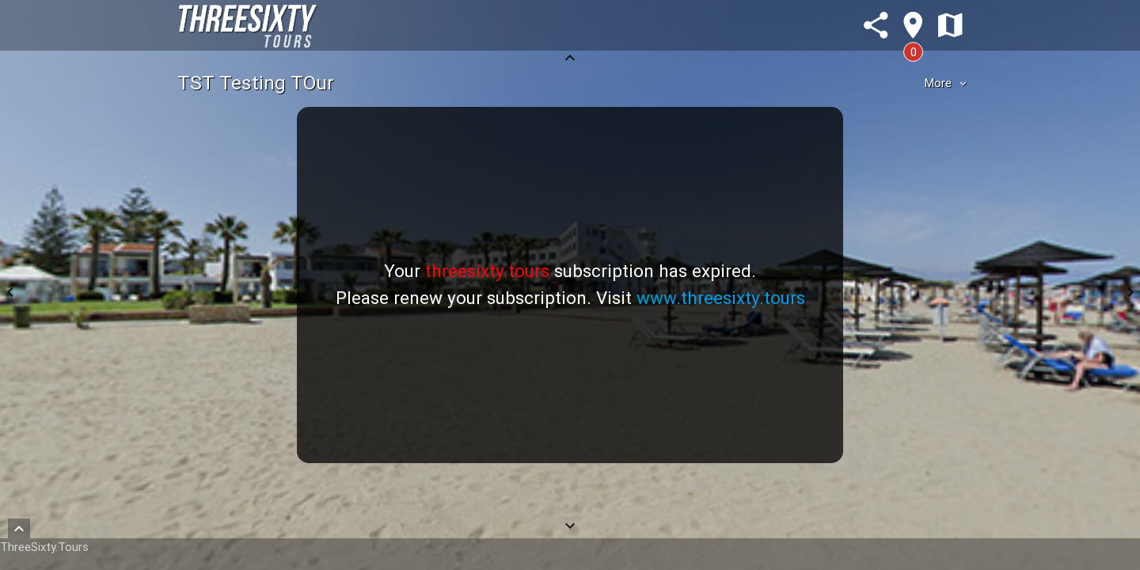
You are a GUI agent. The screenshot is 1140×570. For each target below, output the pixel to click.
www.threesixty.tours (720, 298)
